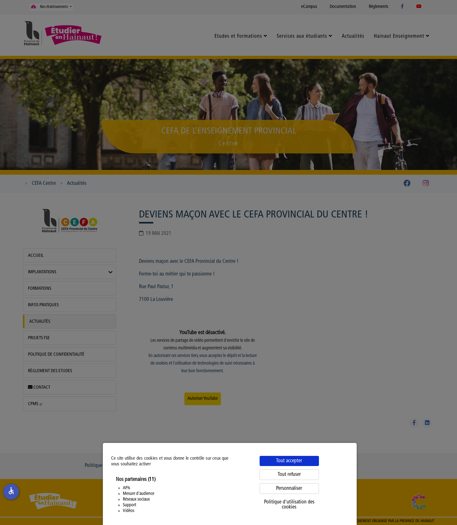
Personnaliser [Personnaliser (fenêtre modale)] (289, 488)
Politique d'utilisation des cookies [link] (289, 505)
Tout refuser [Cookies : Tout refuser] (289, 474)
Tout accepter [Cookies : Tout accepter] (289, 460)
